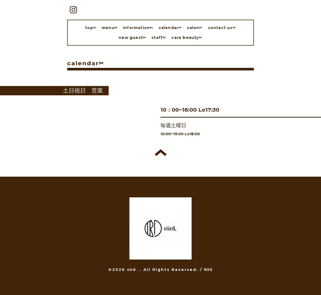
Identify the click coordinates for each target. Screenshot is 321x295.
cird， (133, 269)
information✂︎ (138, 27)
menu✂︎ (110, 27)
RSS (208, 269)
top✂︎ (90, 27)
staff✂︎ (158, 37)
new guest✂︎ (132, 37)
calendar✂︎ (170, 27)
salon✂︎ (195, 27)
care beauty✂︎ (186, 37)
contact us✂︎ (222, 27)
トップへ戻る (160, 152)
